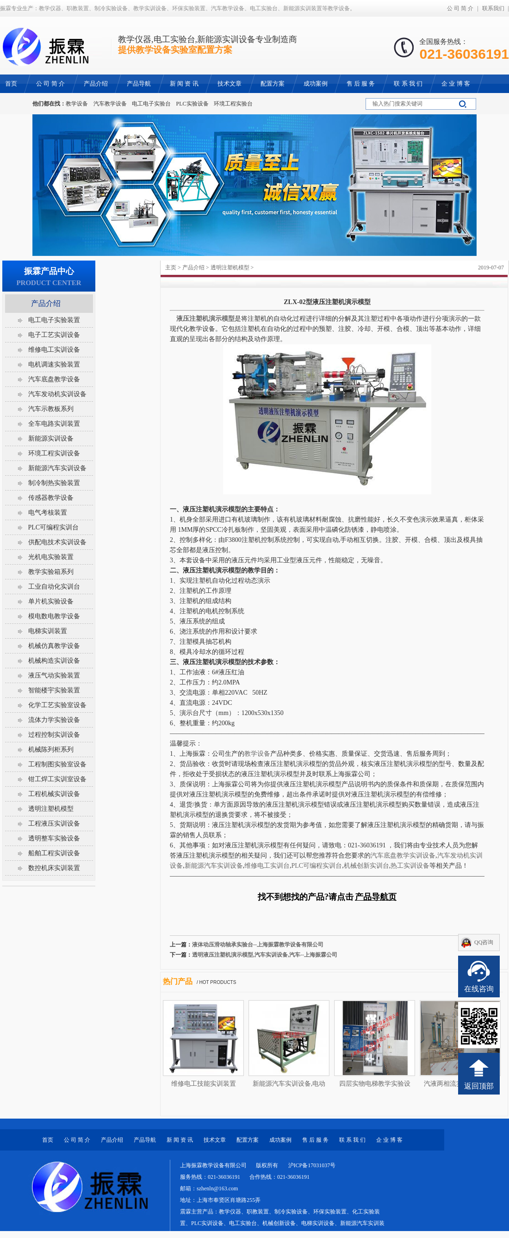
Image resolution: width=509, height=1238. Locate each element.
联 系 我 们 (352, 1140)
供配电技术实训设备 (57, 542)
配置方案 (247, 1140)
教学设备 (77, 103)
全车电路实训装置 (54, 423)
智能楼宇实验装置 (54, 690)
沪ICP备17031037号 (312, 1165)
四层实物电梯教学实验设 (374, 1083)
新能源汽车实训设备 (214, 865)
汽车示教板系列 (51, 408)
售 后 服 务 (315, 1140)
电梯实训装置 (47, 631)
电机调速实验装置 (54, 364)
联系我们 (493, 8)
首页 (47, 1140)
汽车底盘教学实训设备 (403, 855)
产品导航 (145, 1140)
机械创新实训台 (366, 865)
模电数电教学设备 (54, 616)
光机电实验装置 (51, 557)
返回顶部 (479, 1086)
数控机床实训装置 (54, 868)
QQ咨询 (483, 942)
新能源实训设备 (51, 438)
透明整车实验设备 (54, 838)
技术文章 (215, 1140)
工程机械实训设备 (54, 793)
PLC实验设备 (192, 103)
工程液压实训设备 (54, 823)
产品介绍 (193, 267)
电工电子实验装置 (54, 320)
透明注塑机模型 (230, 267)
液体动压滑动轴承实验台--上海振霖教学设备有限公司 (257, 944)
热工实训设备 (410, 865)
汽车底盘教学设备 (54, 379)
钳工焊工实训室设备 (57, 779)
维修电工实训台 (267, 865)
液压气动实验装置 (54, 675)
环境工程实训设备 (54, 453)
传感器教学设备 (51, 497)
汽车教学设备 (110, 103)
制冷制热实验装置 (54, 482)
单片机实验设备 (51, 601)
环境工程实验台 (233, 103)
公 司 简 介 (460, 8)
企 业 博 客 (389, 1140)
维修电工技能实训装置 (203, 1083)
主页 (170, 267)
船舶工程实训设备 (54, 853)
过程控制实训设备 (54, 734)
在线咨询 (479, 989)
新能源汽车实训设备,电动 (289, 1083)
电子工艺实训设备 (54, 334)
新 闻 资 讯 (180, 1140)
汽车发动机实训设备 (57, 394)
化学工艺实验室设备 (57, 705)
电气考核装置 (47, 512)
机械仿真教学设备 (54, 645)
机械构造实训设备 (54, 660)
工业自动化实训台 (54, 586)
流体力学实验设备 (54, 719)
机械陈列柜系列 (51, 749)
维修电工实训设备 (54, 349)
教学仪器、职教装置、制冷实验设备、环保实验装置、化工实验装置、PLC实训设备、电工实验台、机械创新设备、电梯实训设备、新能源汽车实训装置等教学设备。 (282, 1223)
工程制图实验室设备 (57, 764)
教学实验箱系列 (51, 571)
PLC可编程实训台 (317, 865)
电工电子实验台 (151, 103)
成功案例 (280, 1140)
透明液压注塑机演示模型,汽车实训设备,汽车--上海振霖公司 (264, 955)
